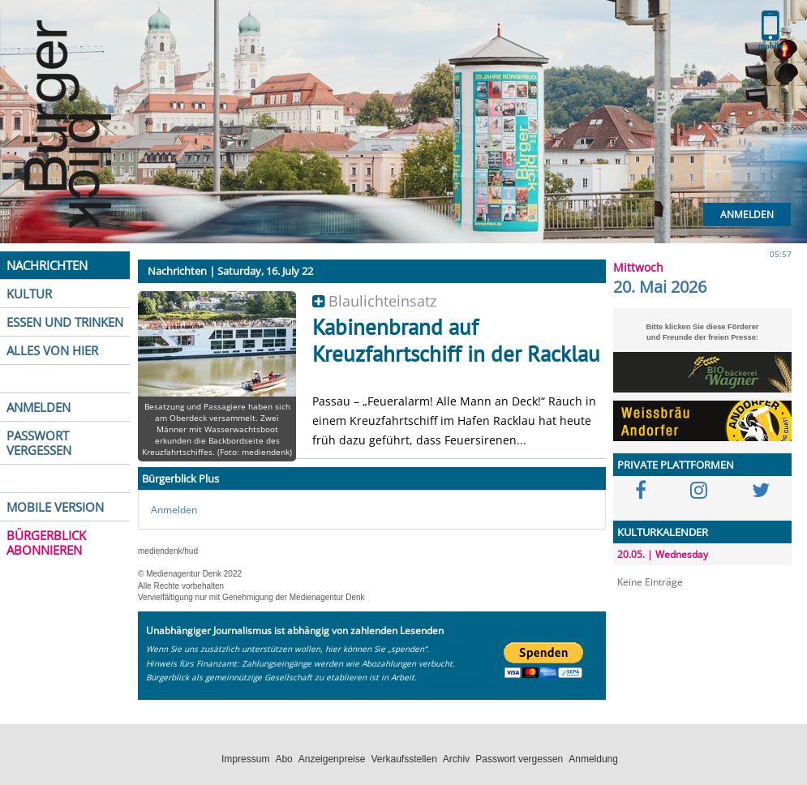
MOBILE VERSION (55, 507)
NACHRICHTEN (47, 265)
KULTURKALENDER (662, 532)
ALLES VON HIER (52, 350)
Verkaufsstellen (403, 759)
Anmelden (747, 214)
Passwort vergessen (519, 759)
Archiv (456, 759)
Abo (283, 759)
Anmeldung (593, 759)
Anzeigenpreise (332, 759)
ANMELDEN (38, 407)
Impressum (245, 759)
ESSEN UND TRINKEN (64, 322)
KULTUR (29, 293)
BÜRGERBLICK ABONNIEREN (46, 542)
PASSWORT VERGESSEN (38, 442)
